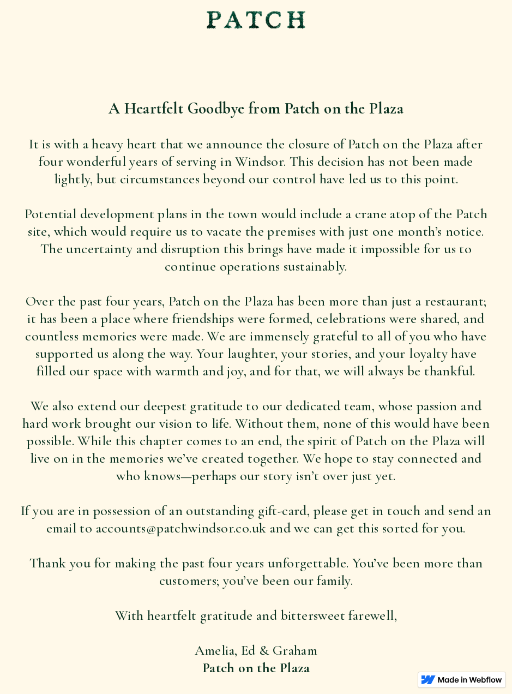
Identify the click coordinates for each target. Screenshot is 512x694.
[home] (256, 21)
